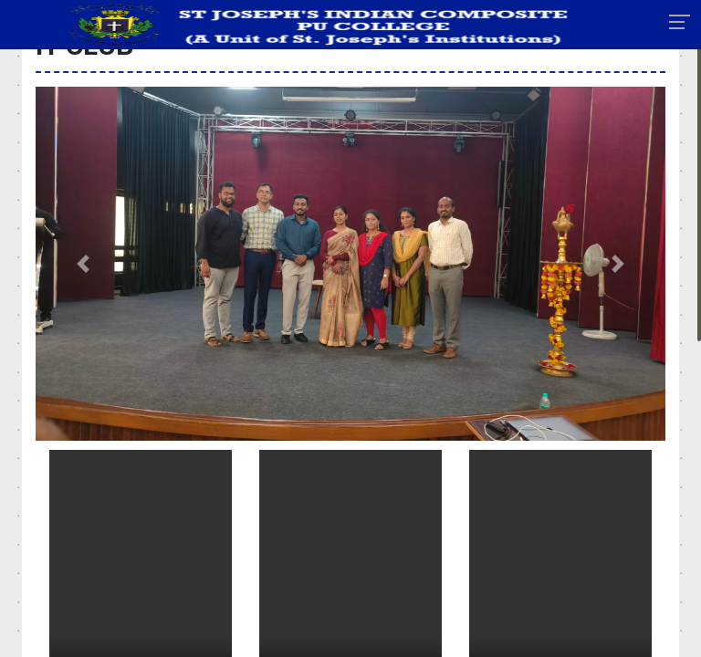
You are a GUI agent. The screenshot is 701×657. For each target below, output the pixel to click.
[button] (83, 264)
